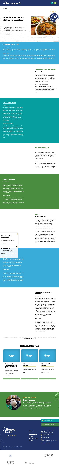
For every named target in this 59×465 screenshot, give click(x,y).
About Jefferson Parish (32, 431)
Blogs (31, 440)
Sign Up (3, 243)
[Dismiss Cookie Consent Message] (17, 247)
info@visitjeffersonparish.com (49, 440)
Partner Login (33, 438)
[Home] (12, 3)
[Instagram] (23, 410)
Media (31, 436)
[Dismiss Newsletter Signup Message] (17, 234)
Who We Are (33, 434)
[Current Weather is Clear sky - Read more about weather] (49, 3)
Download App (46, 443)
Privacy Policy (19, 446)
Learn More (3, 253)
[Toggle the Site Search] (52, 3)
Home (5, 8)
